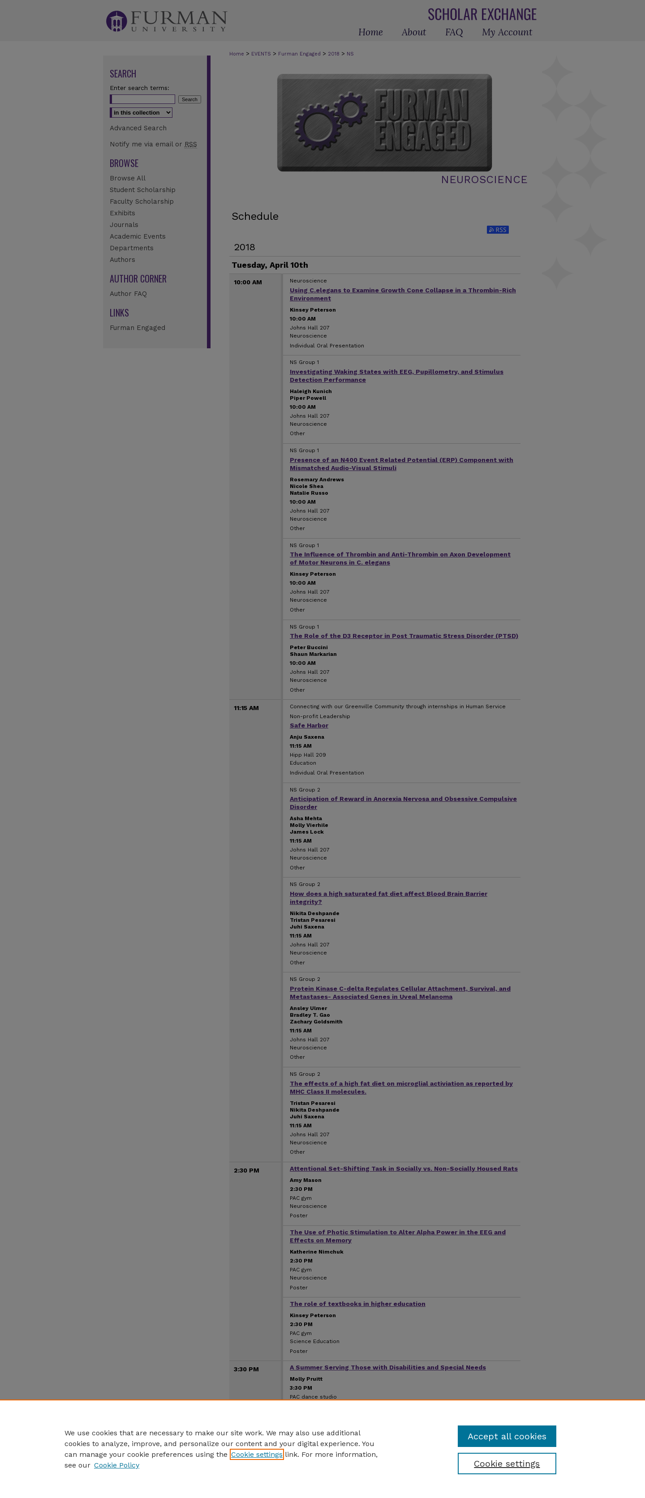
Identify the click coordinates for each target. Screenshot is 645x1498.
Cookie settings (257, 1454)
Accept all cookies (507, 1436)
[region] (322, 1449)
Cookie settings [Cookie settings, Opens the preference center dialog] (507, 1463)
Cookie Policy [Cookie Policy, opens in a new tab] (116, 1465)
